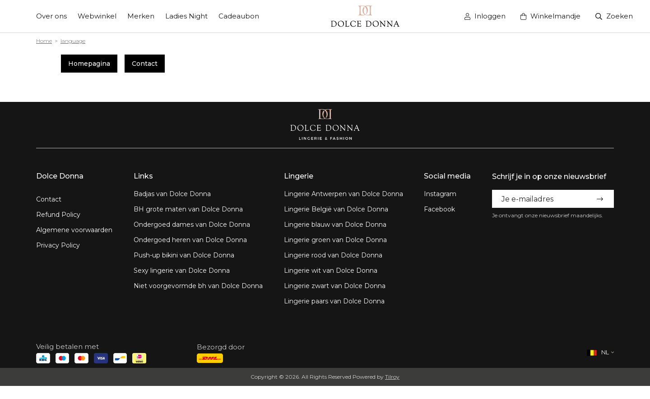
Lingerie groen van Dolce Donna (335, 240)
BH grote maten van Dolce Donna (188, 209)
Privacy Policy (58, 245)
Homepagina (89, 64)
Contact (145, 64)
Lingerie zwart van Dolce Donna (334, 286)
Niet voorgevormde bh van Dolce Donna (198, 286)
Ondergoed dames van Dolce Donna (192, 224)
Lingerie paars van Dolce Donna (334, 301)
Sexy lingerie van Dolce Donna (182, 270)
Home (44, 40)
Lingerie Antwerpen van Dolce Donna (343, 194)
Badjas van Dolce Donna (172, 194)
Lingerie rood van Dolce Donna (333, 255)
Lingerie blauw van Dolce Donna (335, 224)
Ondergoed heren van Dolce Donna (190, 240)
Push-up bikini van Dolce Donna (184, 255)
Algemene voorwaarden (74, 230)
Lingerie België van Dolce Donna (336, 209)
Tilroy (392, 376)
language (72, 40)
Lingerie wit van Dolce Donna (330, 270)
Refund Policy (58, 215)
